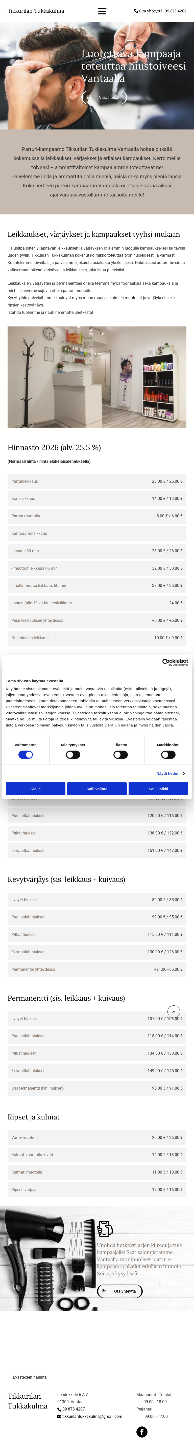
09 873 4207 (175, 10)
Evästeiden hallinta (30, 1377)
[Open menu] (102, 11)
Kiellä (36, 788)
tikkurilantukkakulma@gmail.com (92, 1416)
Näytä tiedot (168, 773)
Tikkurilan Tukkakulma (36, 10)
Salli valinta (97, 788)
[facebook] (142, 1432)
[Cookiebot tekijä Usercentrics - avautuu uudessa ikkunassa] (166, 662)
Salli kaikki (158, 788)
